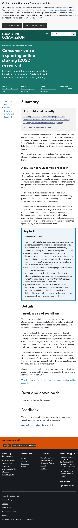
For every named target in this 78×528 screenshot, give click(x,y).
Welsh (4, 515)
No (9, 445)
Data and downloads (9, 112)
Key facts (8, 104)
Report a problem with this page (24, 445)
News (23, 458)
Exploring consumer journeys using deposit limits (44, 117)
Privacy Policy (7, 500)
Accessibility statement (10, 496)
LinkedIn (43, 466)
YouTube (44, 469)
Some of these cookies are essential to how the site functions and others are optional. (38, 10)
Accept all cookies (12, 25)
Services (24, 467)
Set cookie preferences (35, 25)
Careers (24, 461)
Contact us (25, 464)
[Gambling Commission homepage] (13, 38)
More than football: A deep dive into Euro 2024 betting (46, 120)
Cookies (5, 504)
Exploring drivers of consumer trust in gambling (43, 123)
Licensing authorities (9, 469)
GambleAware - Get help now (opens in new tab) (67, 473)
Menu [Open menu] (47, 34)
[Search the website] (73, 34)
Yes (5, 445)
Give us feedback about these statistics (37, 425)
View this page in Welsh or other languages (17, 519)
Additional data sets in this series (37, 127)
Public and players (8, 461)
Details (7, 108)
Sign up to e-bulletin (67, 486)
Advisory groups (8, 475)
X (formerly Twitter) (47, 463)
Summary (8, 101)
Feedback (8, 117)
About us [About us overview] (5, 472)
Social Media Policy (9, 512)
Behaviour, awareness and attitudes (48, 90)
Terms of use (6, 508)
